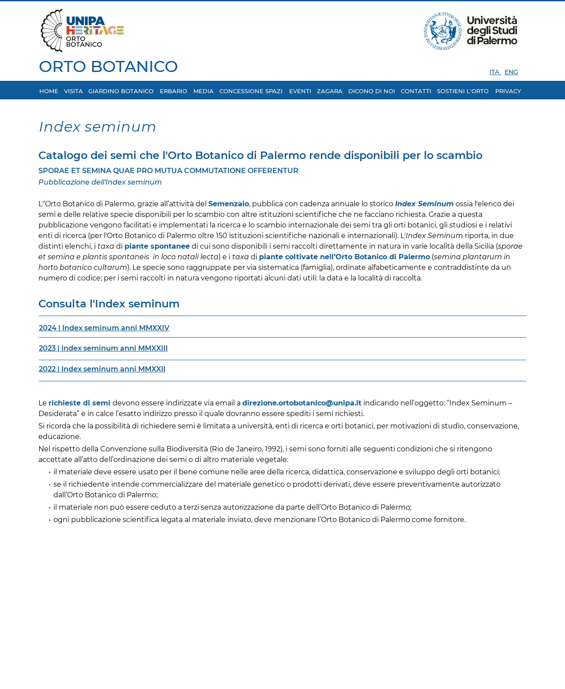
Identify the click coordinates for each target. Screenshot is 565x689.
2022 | (50, 369)
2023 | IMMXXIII (103, 348)
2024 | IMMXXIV (104, 328)
